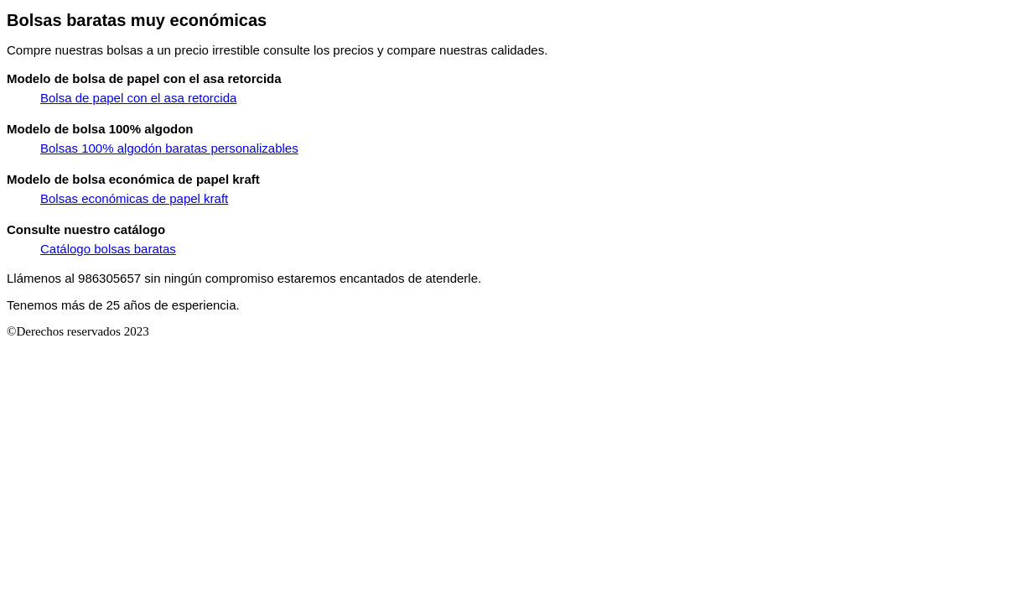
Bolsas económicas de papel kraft (134, 198)
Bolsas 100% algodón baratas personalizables (169, 148)
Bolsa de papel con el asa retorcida (138, 98)
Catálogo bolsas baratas (108, 249)
